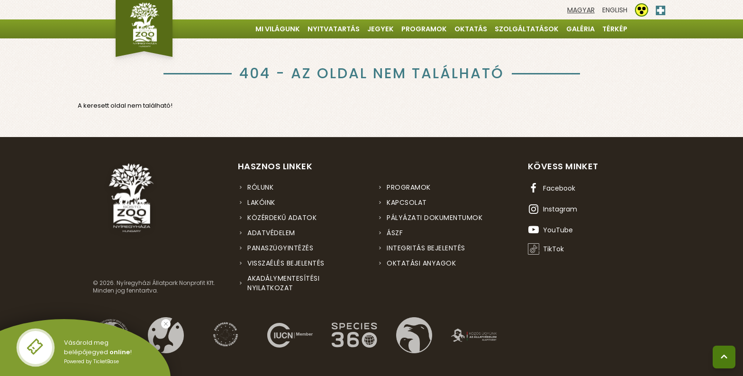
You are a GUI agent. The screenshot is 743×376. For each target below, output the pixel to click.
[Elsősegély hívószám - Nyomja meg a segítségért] (660, 8)
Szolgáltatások (527, 29)
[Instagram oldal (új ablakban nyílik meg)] (552, 209)
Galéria (580, 29)
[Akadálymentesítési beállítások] (641, 10)
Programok (424, 29)
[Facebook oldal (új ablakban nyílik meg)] (551, 188)
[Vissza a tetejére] (724, 357)
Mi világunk (277, 29)
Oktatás (470, 29)
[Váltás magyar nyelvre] (581, 10)
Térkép (614, 29)
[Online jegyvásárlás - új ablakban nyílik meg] (35, 347)
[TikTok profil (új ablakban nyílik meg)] (546, 249)
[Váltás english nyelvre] (614, 10)
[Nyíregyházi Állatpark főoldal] (144, 28)
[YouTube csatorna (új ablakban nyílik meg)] (550, 230)
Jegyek (380, 29)
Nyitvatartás (334, 29)
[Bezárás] (166, 324)
